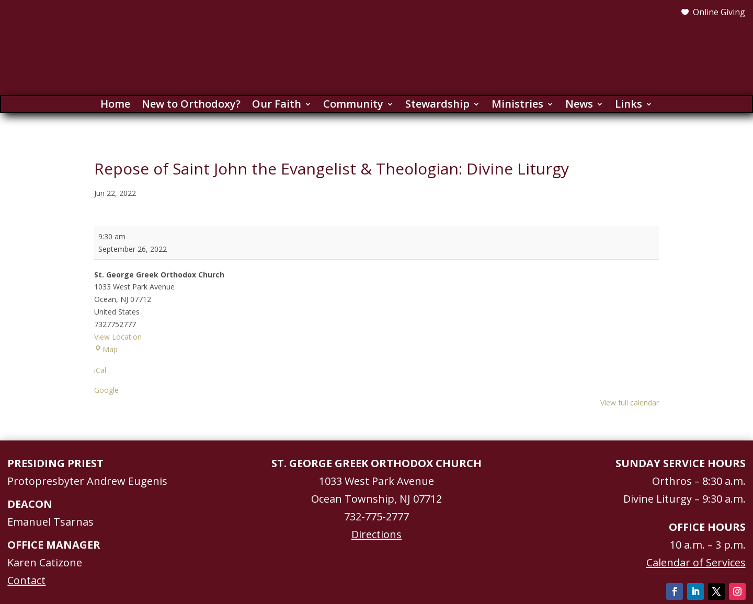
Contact (26, 580)
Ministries (517, 105)
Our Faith (276, 105)
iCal (100, 370)
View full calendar (629, 403)
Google (106, 390)
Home (115, 105)
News (579, 105)
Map (106, 349)
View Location (118, 337)
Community (353, 105)
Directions (376, 534)
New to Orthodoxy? (191, 105)
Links (628, 105)
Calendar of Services (696, 562)
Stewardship (437, 105)
